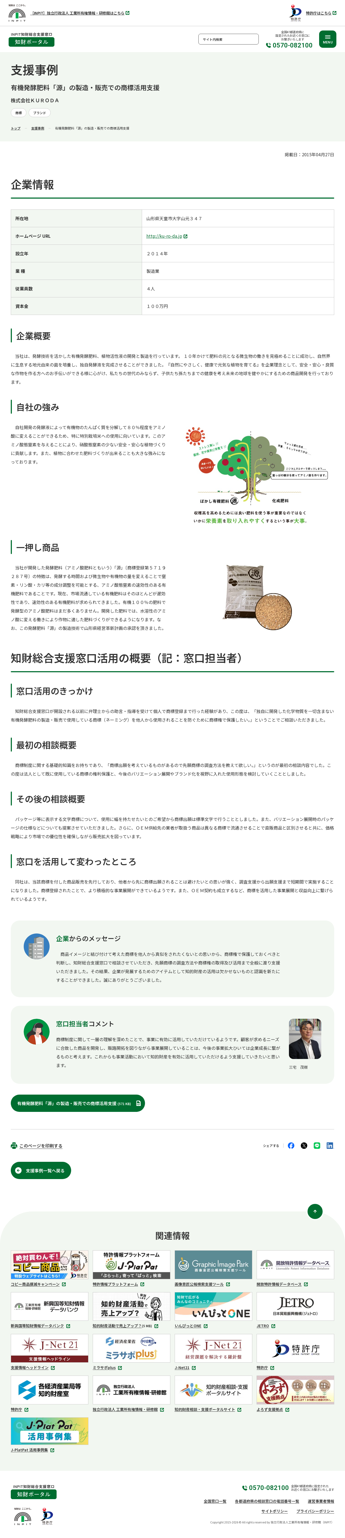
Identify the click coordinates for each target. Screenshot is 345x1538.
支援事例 (37, 128)
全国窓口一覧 (215, 1501)
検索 (253, 39)
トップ (15, 128)
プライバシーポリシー (315, 1511)
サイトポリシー (274, 1511)
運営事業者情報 (321, 1501)
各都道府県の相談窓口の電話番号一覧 (267, 1501)
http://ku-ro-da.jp (167, 236)
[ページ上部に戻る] (315, 1211)
